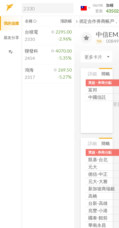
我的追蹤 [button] (11, 23)
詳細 (92, 73)
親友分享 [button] (11, 37)
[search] (48, 8)
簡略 (105, 73)
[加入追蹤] (86, 37)
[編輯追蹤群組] (10, 52)
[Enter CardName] (96, 56)
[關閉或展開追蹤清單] (77, 21)
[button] (46, 8)
